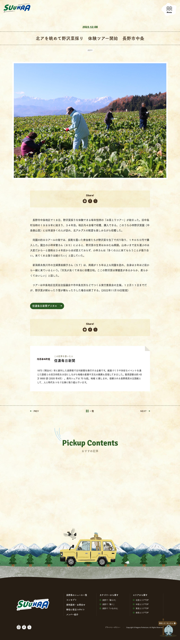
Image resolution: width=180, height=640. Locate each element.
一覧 (90, 411)
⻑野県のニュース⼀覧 (76, 595)
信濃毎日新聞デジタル (44, 306)
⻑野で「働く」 (107, 604)
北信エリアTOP (141, 600)
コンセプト (71, 599)
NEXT (145, 411)
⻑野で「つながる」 (109, 608)
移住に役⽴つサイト (75, 609)
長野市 (90, 50)
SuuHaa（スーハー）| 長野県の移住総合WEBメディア (17, 8)
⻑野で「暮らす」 (108, 600)
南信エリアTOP (141, 612)
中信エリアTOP (141, 604)
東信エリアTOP (141, 608)
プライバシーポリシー (112, 627)
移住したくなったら (166, 623)
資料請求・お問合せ (75, 604)
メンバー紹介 (72, 614)
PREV (34, 411)
